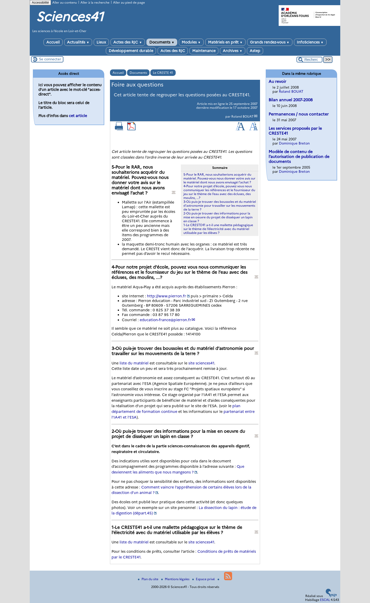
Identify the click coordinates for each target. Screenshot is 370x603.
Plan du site (148, 579)
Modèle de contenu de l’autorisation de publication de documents (299, 156)
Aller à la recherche (94, 2)
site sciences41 (201, 363)
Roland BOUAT (242, 116)
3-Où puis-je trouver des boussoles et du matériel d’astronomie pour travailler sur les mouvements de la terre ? (219, 205)
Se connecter (50, 59)
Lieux (101, 42)
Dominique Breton (294, 143)
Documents (161, 42)
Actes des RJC (127, 42)
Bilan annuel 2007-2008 (291, 99)
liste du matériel (134, 363)
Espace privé (204, 579)
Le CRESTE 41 (163, 73)
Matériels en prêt (225, 42)
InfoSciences (310, 42)
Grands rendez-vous (270, 42)
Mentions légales (175, 579)
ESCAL (325, 600)
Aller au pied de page (129, 2)
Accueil (53, 42)
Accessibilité (40, 2)
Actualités (78, 42)
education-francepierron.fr (165, 320)
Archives (232, 50)
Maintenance (204, 50)
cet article (78, 115)
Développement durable (131, 50)
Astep (255, 50)
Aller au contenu (64, 2)
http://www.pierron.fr (166, 296)
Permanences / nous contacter (299, 114)
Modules (191, 42)
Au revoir (277, 81)
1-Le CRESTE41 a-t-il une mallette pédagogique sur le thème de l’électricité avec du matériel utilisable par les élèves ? (218, 229)
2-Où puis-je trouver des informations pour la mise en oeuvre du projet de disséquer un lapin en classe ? (218, 217)
